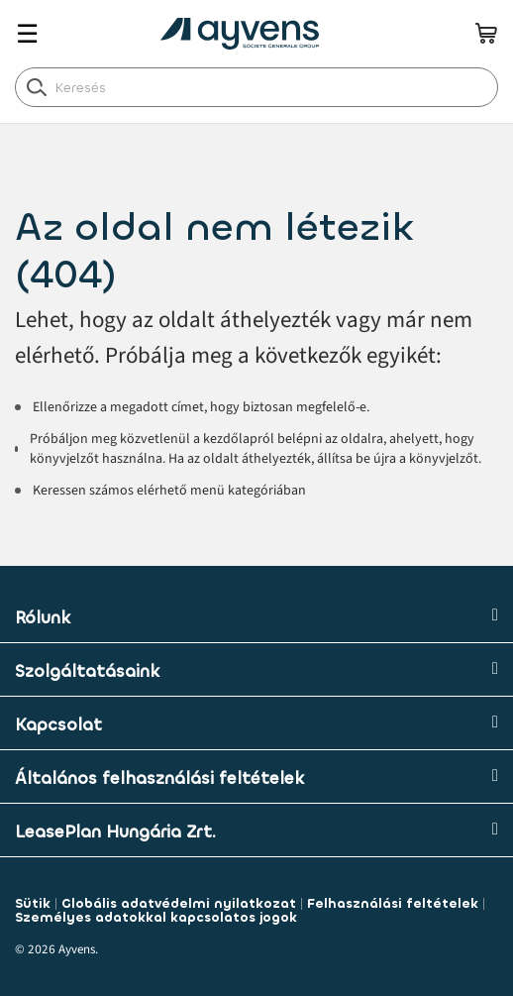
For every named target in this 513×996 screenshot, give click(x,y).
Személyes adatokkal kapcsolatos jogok (156, 917)
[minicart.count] (486, 33)
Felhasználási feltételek (392, 903)
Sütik (33, 903)
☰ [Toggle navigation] (27, 34)
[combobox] (256, 87)
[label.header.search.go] (37, 86)
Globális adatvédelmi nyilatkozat (178, 903)
